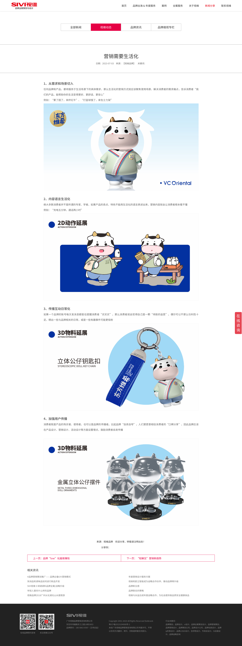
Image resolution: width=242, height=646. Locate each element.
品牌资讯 (136, 27)
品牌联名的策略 (136, 590)
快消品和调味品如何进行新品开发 (43, 581)
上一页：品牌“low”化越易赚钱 (51, 558)
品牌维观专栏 (166, 27)
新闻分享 (210, 5)
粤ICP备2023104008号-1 (119, 624)
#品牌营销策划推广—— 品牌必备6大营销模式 (49, 576)
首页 (124, 5)
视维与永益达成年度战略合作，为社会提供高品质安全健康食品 (159, 595)
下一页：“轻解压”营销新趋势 (144, 558)
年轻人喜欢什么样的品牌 (39, 590)
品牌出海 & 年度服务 (144, 5)
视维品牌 (108, 541)
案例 (164, 5)
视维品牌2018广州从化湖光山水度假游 (46, 595)
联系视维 (226, 5)
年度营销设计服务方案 (139, 576)
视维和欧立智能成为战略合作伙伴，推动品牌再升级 (153, 581)
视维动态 (105, 27)
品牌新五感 (134, 585)
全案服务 (178, 5)
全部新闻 (75, 27)
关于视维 (194, 5)
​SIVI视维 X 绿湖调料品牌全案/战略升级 (45, 585)
